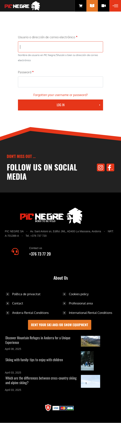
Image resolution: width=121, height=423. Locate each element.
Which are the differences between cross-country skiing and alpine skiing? (41, 380)
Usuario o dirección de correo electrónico (46, 37)
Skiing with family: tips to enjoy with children (34, 359)
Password (24, 72)
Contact (17, 303)
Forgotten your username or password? (60, 95)
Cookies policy (79, 294)
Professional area (81, 303)
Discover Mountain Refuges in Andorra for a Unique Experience (37, 340)
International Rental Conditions (90, 313)
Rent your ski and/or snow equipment (59, 324)
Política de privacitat (26, 294)
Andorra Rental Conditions (30, 313)
